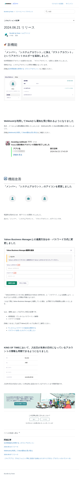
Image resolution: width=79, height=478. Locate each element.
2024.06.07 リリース (11, 454)
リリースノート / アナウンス (24, 11)
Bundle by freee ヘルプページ (20, 33)
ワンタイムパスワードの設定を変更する (22, 328)
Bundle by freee (8, 11)
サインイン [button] (69, 3)
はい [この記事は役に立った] (34, 419)
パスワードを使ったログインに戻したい (22, 330)
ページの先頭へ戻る (12, 432)
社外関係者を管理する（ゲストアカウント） (24, 69)
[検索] (59, 11)
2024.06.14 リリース (11, 447)
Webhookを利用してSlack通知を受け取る (23, 132)
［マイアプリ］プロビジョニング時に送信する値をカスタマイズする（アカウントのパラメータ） (38, 458)
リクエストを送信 (57, 3)
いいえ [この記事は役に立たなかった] (45, 419)
